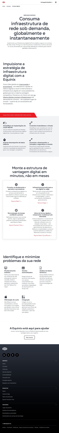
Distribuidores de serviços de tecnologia (12, 416)
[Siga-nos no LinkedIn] (4, 355)
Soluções (9, 6)
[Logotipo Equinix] (4, 2)
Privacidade (9, 427)
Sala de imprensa (6, 372)
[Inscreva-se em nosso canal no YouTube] (12, 355)
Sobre (3, 363)
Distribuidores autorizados (9, 413)
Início (3, 6)
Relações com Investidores (9, 383)
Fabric (4, 391)
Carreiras (4, 366)
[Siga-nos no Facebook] (17, 355)
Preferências (15, 427)
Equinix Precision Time (8, 399)
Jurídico (4, 427)
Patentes (36, 427)
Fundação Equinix (7, 380)
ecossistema (7, 87)
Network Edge (6, 394)
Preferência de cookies (44, 427)
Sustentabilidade (6, 375)
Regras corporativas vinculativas (26, 427)
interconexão (24, 84)
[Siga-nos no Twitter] (8, 355)
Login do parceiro (7, 407)
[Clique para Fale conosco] (29, 332)
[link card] (16, 193)
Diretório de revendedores (9, 410)
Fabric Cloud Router (7, 396)
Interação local (6, 377)
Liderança (5, 369)
